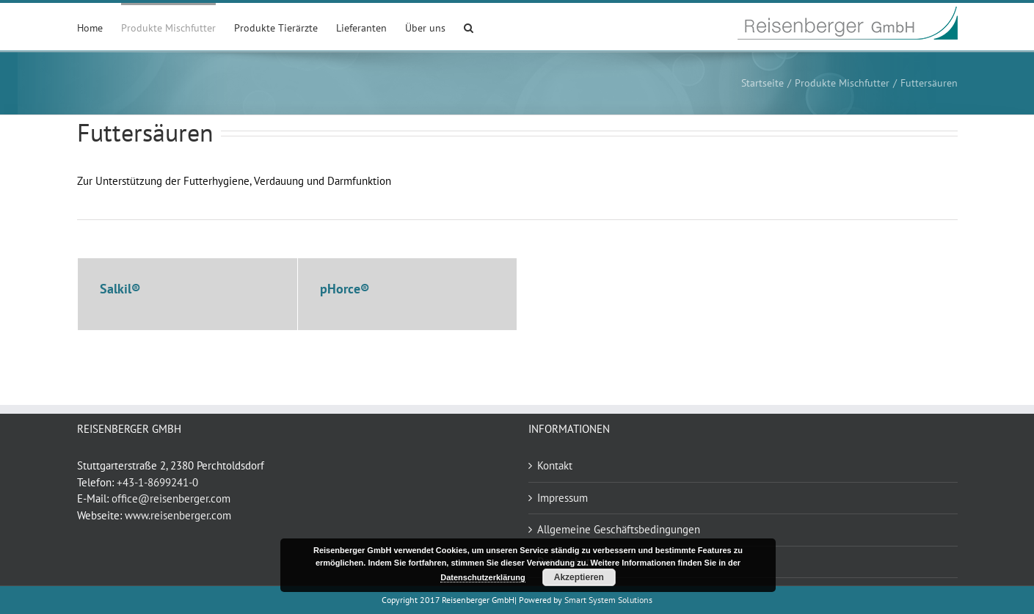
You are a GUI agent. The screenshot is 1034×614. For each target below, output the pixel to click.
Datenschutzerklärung (482, 577)
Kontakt (554, 465)
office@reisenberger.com (171, 498)
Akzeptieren (579, 577)
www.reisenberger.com (178, 515)
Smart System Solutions (608, 599)
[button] (468, 27)
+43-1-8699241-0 (157, 482)
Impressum (562, 498)
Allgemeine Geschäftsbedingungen (618, 529)
